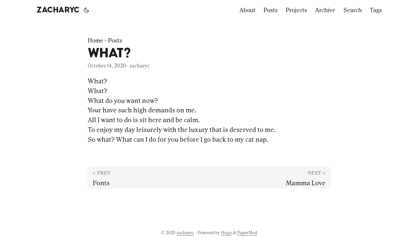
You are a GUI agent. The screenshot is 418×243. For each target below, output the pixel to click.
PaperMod (247, 232)
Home (95, 40)
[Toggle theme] (86, 10)
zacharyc (58, 10)
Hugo (226, 232)
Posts (115, 40)
